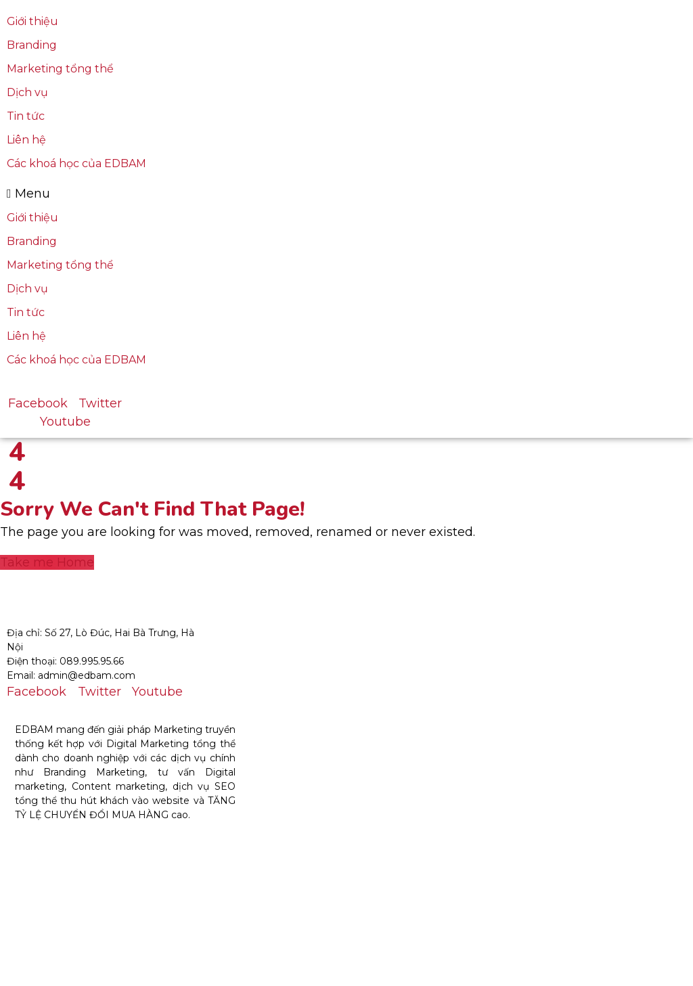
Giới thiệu (32, 21)
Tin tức (26, 116)
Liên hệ (26, 139)
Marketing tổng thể (60, 68)
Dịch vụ (27, 92)
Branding (32, 45)
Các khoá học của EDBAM (76, 163)
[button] (204, 194)
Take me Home (47, 562)
